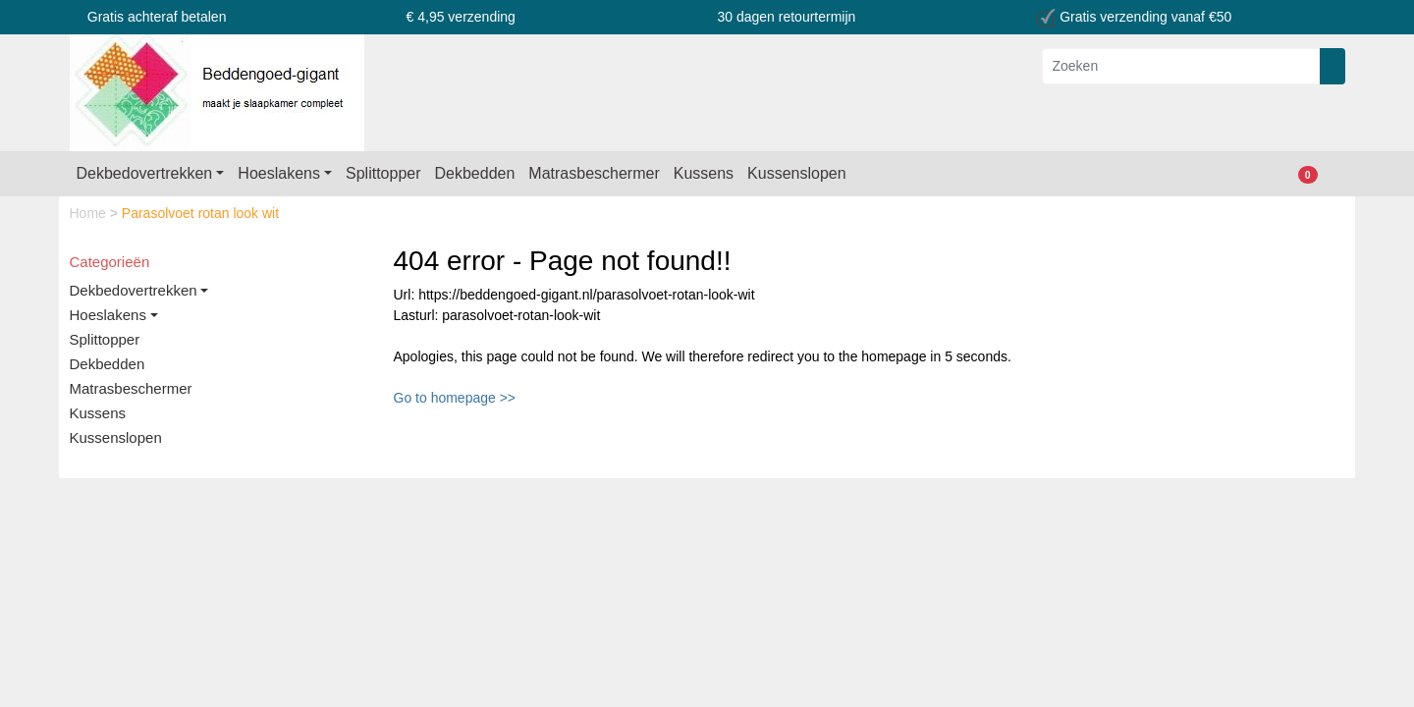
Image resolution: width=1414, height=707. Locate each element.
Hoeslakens (279, 173)
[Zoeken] (1181, 66)
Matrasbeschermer (593, 173)
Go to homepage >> (455, 398)
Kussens (704, 173)
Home (90, 213)
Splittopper (383, 173)
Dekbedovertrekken (145, 173)
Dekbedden (475, 173)
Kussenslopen (796, 173)
